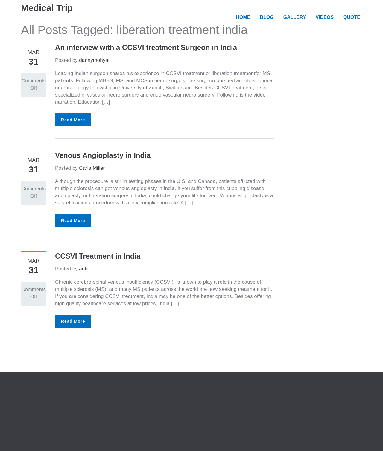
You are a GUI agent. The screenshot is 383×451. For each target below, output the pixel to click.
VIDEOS (325, 17)
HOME (243, 17)
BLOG (267, 17)
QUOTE (351, 17)
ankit (84, 269)
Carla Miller (92, 168)
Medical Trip (47, 8)
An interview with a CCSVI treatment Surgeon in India (146, 47)
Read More (73, 119)
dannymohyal (94, 60)
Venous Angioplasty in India (103, 155)
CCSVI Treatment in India (97, 256)
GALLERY (294, 17)
